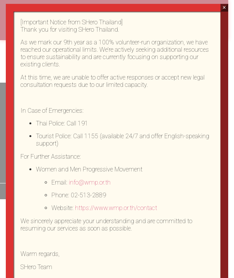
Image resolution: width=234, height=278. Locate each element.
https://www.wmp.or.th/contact (116, 208)
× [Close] (224, 7)
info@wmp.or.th (90, 182)
